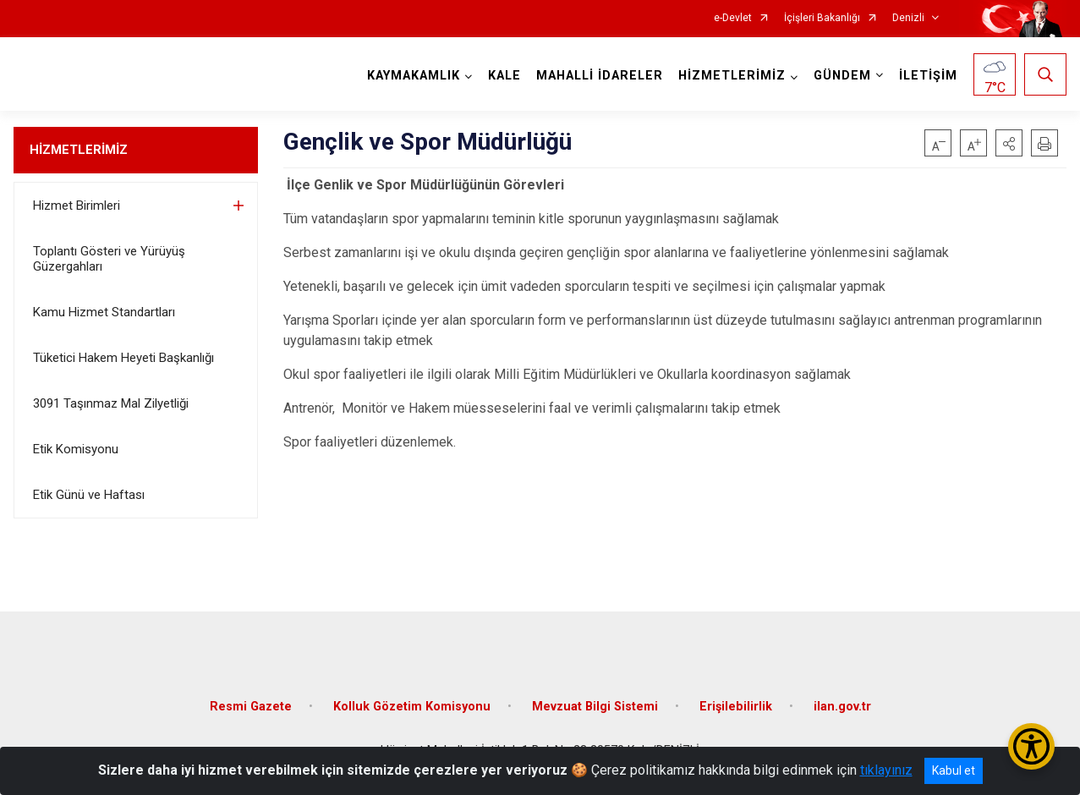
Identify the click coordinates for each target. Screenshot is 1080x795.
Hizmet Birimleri (76, 205)
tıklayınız (886, 770)
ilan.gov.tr (842, 706)
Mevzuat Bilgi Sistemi (595, 706)
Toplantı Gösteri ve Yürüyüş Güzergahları (109, 259)
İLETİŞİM (928, 76)
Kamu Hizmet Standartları (104, 312)
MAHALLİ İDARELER (599, 76)
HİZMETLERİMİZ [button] (732, 76)
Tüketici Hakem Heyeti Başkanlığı (123, 357)
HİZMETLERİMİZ (79, 149)
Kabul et (953, 770)
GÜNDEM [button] (842, 76)
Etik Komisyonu (75, 449)
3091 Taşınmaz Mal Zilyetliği (111, 403)
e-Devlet (733, 18)
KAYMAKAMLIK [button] (413, 76)
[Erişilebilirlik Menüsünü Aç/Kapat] (1031, 746)
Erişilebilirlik (735, 706)
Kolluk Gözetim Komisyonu (412, 706)
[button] (1008, 142)
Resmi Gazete (251, 706)
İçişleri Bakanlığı (822, 18)
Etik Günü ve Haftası (89, 494)
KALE (504, 76)
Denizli (908, 18)
